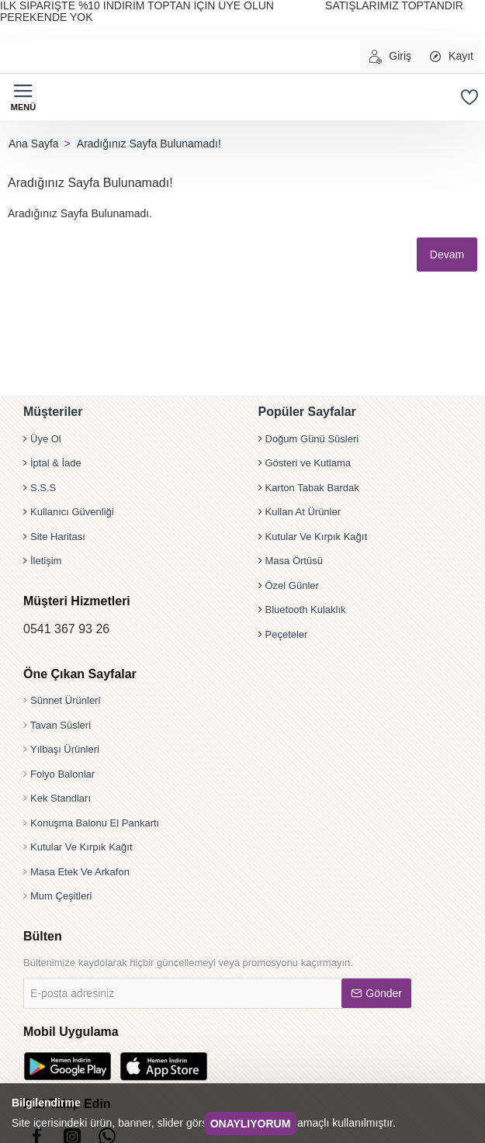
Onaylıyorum (250, 1123)
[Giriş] (389, 56)
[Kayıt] (450, 56)
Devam (445, 254)
